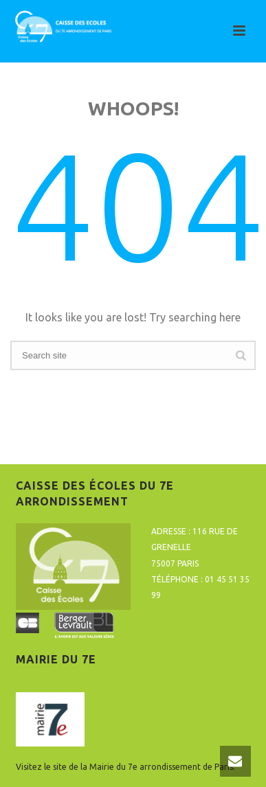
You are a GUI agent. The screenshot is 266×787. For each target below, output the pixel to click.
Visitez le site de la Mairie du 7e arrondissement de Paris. (125, 766)
